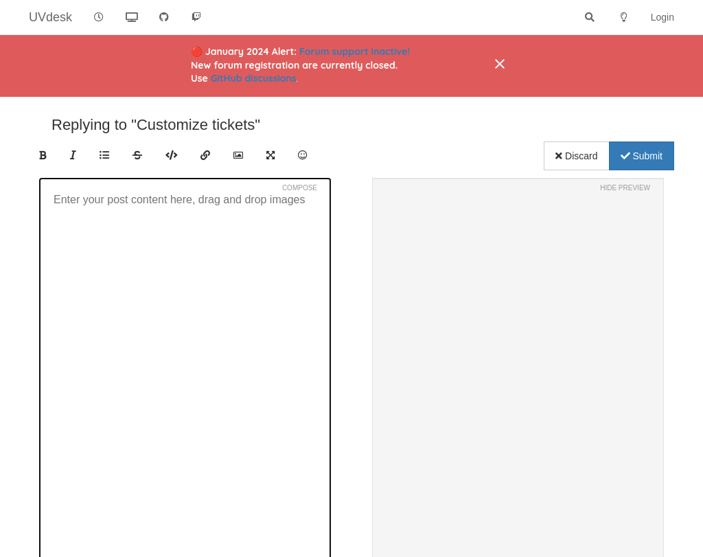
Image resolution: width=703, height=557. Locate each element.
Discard (576, 155)
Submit (641, 155)
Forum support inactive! (354, 51)
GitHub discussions (254, 78)
